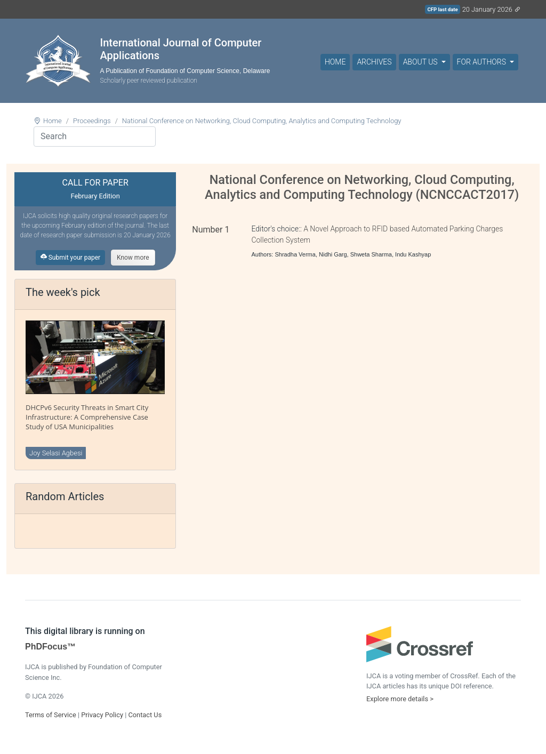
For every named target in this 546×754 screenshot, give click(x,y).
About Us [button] (421, 62)
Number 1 (210, 229)
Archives (374, 62)
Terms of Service (50, 715)
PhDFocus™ (50, 646)
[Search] (95, 136)
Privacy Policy (102, 715)
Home (335, 62)
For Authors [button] (482, 62)
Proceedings (92, 121)
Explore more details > (399, 699)
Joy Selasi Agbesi (55, 453)
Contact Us (145, 715)
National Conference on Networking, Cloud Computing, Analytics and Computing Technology (262, 121)
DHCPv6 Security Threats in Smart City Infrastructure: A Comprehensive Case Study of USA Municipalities (87, 417)
